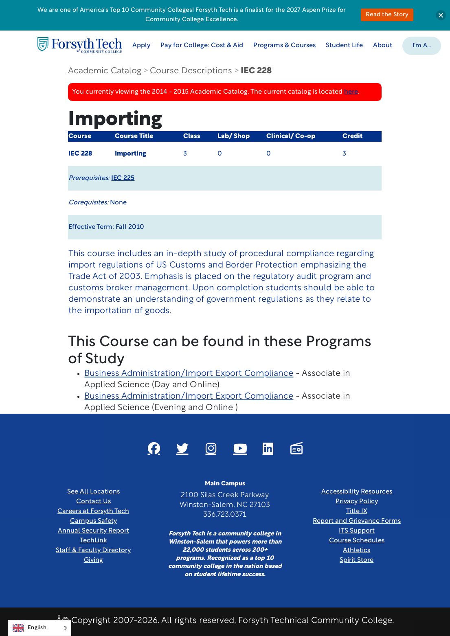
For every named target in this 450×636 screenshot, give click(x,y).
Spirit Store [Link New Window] (356, 560)
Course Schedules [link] (356, 540)
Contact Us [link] (93, 501)
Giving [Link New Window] (93, 560)
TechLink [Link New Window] (93, 540)
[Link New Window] (154, 448)
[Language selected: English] (39, 628)
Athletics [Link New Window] (356, 550)
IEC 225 (122, 178)
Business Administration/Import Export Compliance (188, 373)
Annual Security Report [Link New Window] (93, 531)
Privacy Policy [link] (357, 501)
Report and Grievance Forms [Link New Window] (357, 521)
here (351, 92)
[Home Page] (79, 45)
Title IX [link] (356, 511)
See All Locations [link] (93, 492)
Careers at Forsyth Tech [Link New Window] (93, 511)
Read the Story (387, 15)
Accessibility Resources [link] (356, 492)
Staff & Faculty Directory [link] (93, 550)
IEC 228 (256, 71)
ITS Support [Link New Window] (357, 531)
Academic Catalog (104, 71)
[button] (421, 45)
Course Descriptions (191, 71)
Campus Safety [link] (93, 521)
